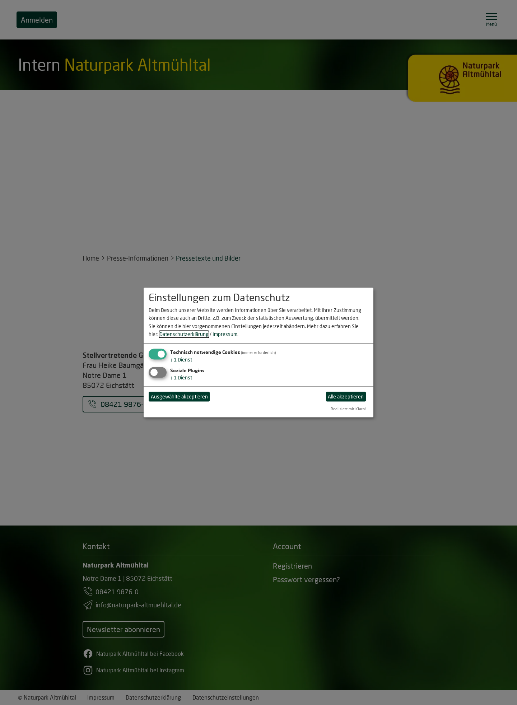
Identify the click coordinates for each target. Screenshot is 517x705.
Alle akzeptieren (346, 396)
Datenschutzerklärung (184, 334)
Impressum (225, 334)
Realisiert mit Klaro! (348, 409)
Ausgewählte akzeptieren (179, 396)
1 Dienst (181, 360)
